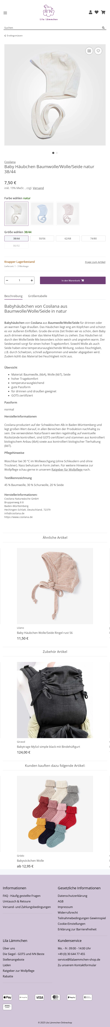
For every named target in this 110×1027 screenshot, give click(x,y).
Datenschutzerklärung (72, 896)
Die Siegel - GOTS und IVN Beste (23, 954)
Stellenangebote (13, 959)
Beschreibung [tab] (13, 296)
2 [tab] (57, 153)
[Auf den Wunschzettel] (98, 51)
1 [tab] (53, 153)
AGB (60, 901)
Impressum (65, 907)
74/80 (93, 238)
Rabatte (8, 976)
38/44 (16, 238)
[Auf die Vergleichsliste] (89, 51)
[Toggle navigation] (5, 13)
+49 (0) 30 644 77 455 (71, 954)
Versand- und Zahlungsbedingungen (27, 907)
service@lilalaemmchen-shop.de (79, 959)
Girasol (21, 741)
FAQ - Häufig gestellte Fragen (22, 896)
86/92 (16, 245)
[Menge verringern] (7, 280)
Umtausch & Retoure (17, 901)
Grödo (20, 855)
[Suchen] (104, 28)
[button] (90, 12)
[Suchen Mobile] (52, 28)
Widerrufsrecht (68, 912)
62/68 (68, 238)
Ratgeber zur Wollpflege (18, 971)
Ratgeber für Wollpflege (67, 469)
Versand (38, 188)
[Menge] (19, 280)
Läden (7, 965)
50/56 (42, 238)
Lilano (20, 627)
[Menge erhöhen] (31, 280)
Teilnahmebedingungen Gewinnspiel (82, 918)
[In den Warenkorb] (7, 42)
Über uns (9, 948)
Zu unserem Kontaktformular (77, 965)
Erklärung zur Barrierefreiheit (77, 929)
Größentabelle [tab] (37, 296)
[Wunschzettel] (96, 12)
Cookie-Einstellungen (71, 924)
